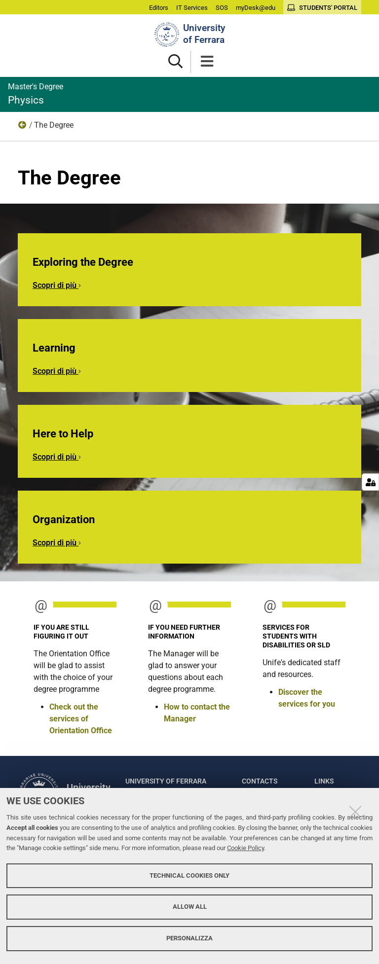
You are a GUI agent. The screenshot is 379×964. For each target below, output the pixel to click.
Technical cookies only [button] (189, 875)
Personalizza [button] (189, 938)
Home (23, 127)
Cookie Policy (245, 848)
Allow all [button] (190, 906)
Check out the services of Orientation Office (80, 718)
